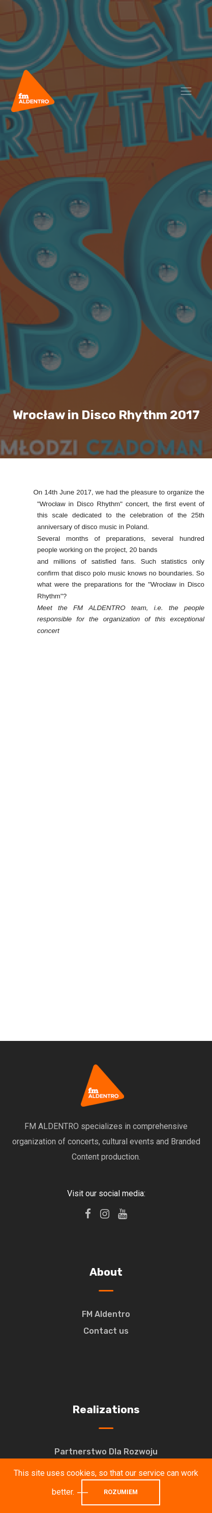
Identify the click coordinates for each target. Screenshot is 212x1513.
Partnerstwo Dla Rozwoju (106, 1451)
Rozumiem (121, 1492)
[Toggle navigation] (186, 90)
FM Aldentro (106, 1314)
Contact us (106, 1331)
